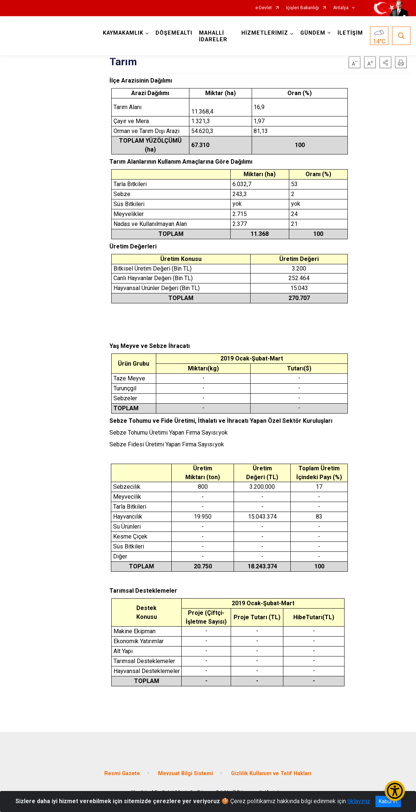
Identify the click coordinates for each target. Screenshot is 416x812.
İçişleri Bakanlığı (302, 8)
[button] (385, 62)
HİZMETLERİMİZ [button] (264, 33)
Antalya (341, 8)
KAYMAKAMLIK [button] (123, 33)
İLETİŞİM (350, 33)
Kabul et (388, 801)
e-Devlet (263, 8)
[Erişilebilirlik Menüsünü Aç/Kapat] (395, 791)
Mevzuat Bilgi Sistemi (185, 773)
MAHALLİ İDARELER (213, 36)
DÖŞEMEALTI (173, 33)
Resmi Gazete (122, 773)
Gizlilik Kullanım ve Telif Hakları (271, 773)
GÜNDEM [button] (312, 33)
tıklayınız (358, 801)
